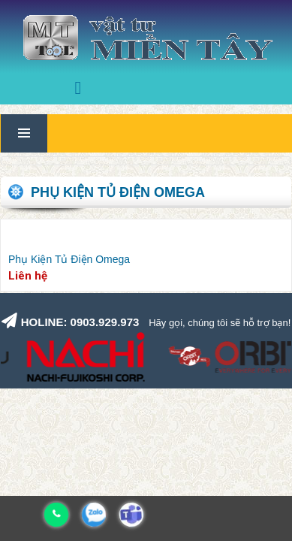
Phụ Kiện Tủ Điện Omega (69, 259)
